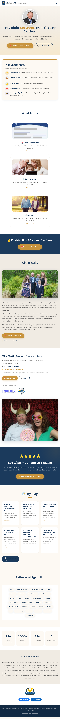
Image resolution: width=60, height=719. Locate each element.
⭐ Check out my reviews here (10, 343)
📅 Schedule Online (10, 380)
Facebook (24, 701)
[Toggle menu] (56, 3)
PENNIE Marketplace (26, 715)
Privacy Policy (35, 715)
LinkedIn (36, 701)
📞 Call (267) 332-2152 (44, 46)
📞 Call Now (24, 380)
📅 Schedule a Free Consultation (20, 46)
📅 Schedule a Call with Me (30, 247)
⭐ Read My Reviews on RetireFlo (30, 479)
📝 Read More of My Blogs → (10, 560)
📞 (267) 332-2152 (8, 368)
